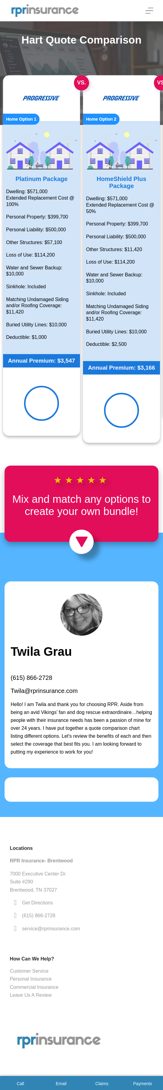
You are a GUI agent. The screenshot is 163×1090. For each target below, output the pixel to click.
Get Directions (37, 902)
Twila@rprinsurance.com (44, 690)
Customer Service (29, 971)
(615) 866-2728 (31, 677)
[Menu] (149, 11)
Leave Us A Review (31, 995)
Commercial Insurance (34, 987)
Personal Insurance (31, 979)
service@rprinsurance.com (51, 928)
